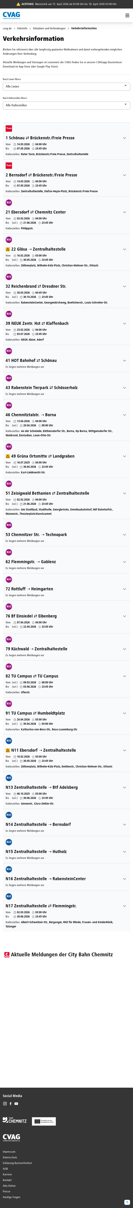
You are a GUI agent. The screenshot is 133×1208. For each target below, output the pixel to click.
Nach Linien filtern (12, 79)
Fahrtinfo (22, 28)
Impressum (9, 1151)
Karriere (7, 1174)
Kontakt (7, 1180)
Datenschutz (10, 1157)
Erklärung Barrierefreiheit (17, 1163)
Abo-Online (9, 1186)
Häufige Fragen (11, 1197)
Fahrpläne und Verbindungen (49, 28)
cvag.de (7, 28)
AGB (5, 1169)
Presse (6, 1191)
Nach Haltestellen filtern (15, 98)
